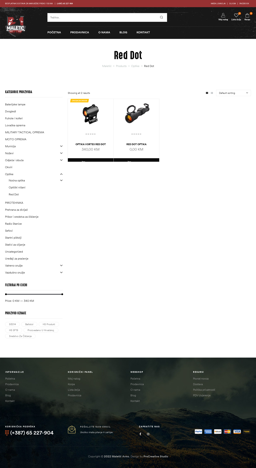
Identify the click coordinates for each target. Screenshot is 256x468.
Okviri (8, 167)
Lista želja (74, 389)
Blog (8, 395)
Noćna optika (17, 180)
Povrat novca (201, 378)
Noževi (9, 153)
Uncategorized (14, 251)
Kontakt (9, 401)
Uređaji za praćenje (16, 258)
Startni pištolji (13, 237)
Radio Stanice (13, 223)
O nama (10, 389)
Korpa (71, 384)
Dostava (198, 384)
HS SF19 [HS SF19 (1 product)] (13, 330)
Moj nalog (74, 378)
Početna (10, 378)
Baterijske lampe (15, 104)
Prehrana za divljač (16, 209)
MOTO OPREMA (15, 139)
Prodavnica (12, 384)
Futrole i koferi (14, 118)
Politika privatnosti (204, 389)
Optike (9, 174)
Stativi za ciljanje (15, 244)
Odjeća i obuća (14, 160)
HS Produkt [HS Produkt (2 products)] (49, 324)
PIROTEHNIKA (14, 202)
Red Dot (14, 194)
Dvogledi (10, 111)
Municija (10, 146)
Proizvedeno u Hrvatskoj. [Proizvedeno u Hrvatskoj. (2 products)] (41, 330)
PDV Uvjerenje (202, 395)
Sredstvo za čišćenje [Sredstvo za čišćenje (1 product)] (20, 336)
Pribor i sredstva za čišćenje (22, 216)
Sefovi (9, 230)
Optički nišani (17, 187)
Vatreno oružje (14, 265)
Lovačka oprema (15, 125)
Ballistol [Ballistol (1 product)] (29, 324)
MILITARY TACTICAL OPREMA (24, 132)
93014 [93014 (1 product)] (12, 324)
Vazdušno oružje (15, 272)
